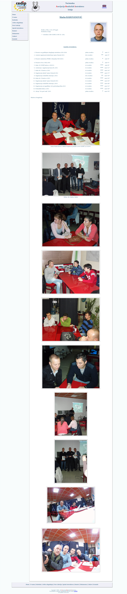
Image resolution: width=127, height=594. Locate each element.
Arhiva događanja (17, 22)
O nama (32, 584)
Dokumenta (83, 584)
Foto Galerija (58, 584)
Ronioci (14, 31)
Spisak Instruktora (17, 28)
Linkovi (90, 584)
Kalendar (38, 584)
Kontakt (95, 584)
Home (27, 584)
